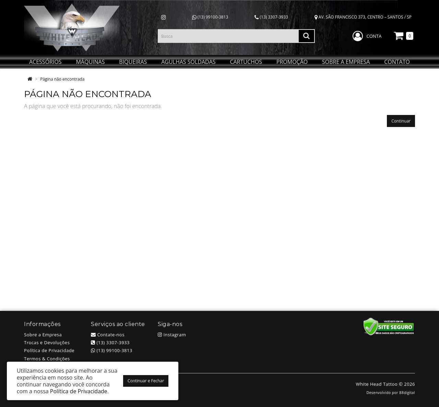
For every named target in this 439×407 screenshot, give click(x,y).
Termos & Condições (47, 359)
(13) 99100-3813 (210, 17)
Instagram (172, 335)
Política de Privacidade (49, 350)
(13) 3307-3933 (271, 17)
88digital (407, 392)
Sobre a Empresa (43, 335)
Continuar (401, 121)
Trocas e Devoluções (47, 342)
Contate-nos (107, 335)
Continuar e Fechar (146, 381)
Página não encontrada (62, 79)
